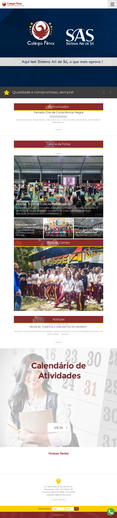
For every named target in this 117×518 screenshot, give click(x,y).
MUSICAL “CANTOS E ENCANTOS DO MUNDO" (58, 326)
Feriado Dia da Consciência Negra (58, 112)
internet (58, 515)
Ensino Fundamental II (58, 116)
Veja (58, 130)
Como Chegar (58, 500)
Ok (76, 509)
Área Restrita (44, 509)
